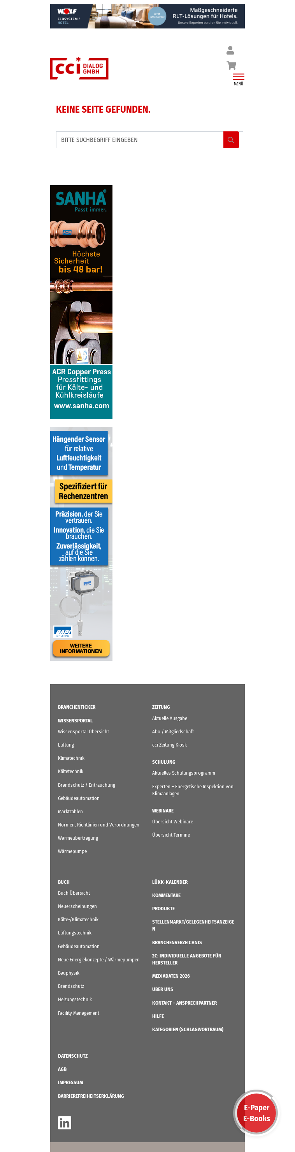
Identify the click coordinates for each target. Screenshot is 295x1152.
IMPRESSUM (70, 1082)
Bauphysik (68, 973)
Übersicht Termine (171, 835)
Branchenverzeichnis (177, 942)
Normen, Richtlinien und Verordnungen (98, 825)
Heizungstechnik (75, 999)
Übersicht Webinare (172, 822)
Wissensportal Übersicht (83, 731)
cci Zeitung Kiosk (169, 745)
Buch (64, 882)
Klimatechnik (71, 758)
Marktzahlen (70, 811)
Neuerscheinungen (77, 906)
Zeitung (161, 707)
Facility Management (78, 1013)
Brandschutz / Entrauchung (86, 785)
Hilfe (158, 1016)
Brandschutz (71, 986)
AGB (62, 1069)
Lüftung (66, 745)
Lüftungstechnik (74, 933)
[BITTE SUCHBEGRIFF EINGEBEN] (149, 139)
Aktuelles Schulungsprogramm (183, 773)
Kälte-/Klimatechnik (78, 919)
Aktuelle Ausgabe (169, 718)
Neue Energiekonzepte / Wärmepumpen (99, 960)
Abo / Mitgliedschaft (173, 731)
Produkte (163, 908)
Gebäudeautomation (79, 798)
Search (231, 139)
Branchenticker (76, 707)
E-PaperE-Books (256, 1113)
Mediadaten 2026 (171, 976)
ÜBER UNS (162, 989)
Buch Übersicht (74, 893)
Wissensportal (75, 721)
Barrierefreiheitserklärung (91, 1096)
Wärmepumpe (72, 851)
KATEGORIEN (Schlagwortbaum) (187, 1029)
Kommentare (166, 895)
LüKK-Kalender (170, 882)
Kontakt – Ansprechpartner (184, 1003)
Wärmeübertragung (78, 838)
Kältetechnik (70, 771)
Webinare (163, 811)
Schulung (164, 762)
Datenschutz (73, 1056)
